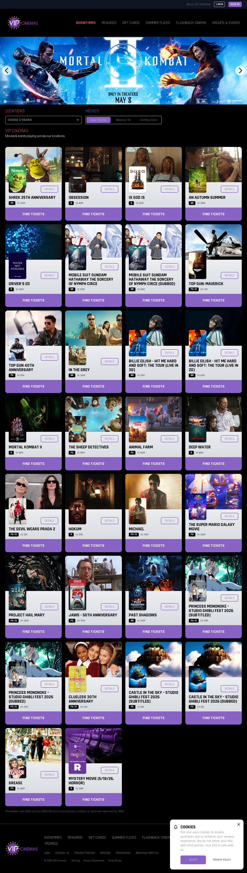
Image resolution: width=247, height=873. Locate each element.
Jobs (47, 853)
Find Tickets (33, 214)
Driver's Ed (19, 284)
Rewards (109, 22)
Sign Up (235, 4)
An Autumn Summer (207, 197)
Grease (15, 783)
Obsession (79, 197)
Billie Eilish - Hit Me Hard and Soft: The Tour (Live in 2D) (213, 365)
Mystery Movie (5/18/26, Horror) (91, 781)
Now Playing (98, 120)
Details (49, 189)
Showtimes (86, 22)
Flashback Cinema (191, 22)
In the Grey (79, 370)
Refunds (105, 853)
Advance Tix (123, 120)
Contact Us (62, 853)
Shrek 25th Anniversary (32, 197)
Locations (15, 111)
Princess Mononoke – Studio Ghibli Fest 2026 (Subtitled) (211, 610)
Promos (51, 843)
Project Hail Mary (26, 615)
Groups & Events (226, 22)
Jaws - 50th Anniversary (93, 615)
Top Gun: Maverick (206, 284)
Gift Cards (131, 22)
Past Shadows (143, 615)
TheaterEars (123, 853)
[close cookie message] (238, 824)
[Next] (240, 70)
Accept (193, 859)
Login (219, 4)
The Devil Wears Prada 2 (32, 529)
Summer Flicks (158, 22)
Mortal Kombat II (25, 447)
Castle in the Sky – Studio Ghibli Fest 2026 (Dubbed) (213, 699)
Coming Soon (148, 120)
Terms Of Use (115, 860)
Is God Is (137, 197)
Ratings (76, 860)
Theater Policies (85, 853)
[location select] (43, 120)
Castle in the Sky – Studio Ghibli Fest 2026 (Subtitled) (153, 697)
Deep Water (200, 447)
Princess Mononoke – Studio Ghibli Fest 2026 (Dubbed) (31, 697)
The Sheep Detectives (89, 447)
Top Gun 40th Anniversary (21, 368)
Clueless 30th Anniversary (82, 699)
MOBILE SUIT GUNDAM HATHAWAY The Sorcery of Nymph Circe (91, 279)
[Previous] (7, 70)
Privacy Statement (94, 860)
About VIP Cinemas (198, 4)
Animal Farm (141, 447)
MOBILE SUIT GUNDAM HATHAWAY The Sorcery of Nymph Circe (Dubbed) (152, 279)
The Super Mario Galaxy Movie (212, 527)
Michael (136, 529)
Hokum (75, 529)
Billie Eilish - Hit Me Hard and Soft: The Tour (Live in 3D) (153, 365)
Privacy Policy (222, 859)
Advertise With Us (147, 853)
